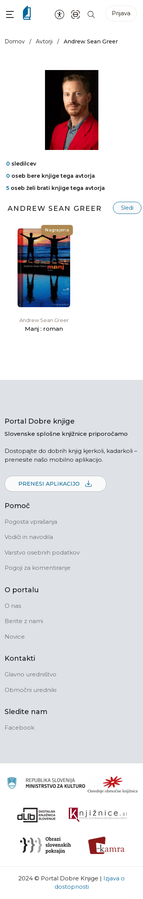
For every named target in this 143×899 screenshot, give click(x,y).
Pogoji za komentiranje (38, 567)
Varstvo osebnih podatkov (42, 552)
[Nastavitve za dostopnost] (59, 14)
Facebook (19, 727)
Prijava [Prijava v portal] (121, 13)
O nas (13, 605)
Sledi (127, 207)
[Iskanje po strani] (91, 14)
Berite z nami (24, 621)
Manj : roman (44, 328)
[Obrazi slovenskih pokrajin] (45, 845)
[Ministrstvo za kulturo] (46, 784)
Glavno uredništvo (30, 674)
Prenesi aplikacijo (55, 484)
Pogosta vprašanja (31, 521)
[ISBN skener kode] (75, 14)
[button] (10, 14)
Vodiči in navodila (29, 536)
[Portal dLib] (37, 814)
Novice (15, 636)
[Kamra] (107, 845)
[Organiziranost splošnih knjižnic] (112, 784)
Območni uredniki (30, 689)
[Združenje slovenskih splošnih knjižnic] (97, 814)
